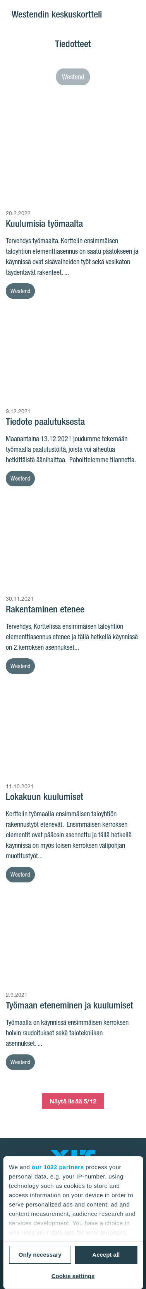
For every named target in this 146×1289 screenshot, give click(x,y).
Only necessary (40, 1254)
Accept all (106, 1254)
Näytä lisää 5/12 (73, 1101)
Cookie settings (73, 1276)
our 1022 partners (58, 1167)
